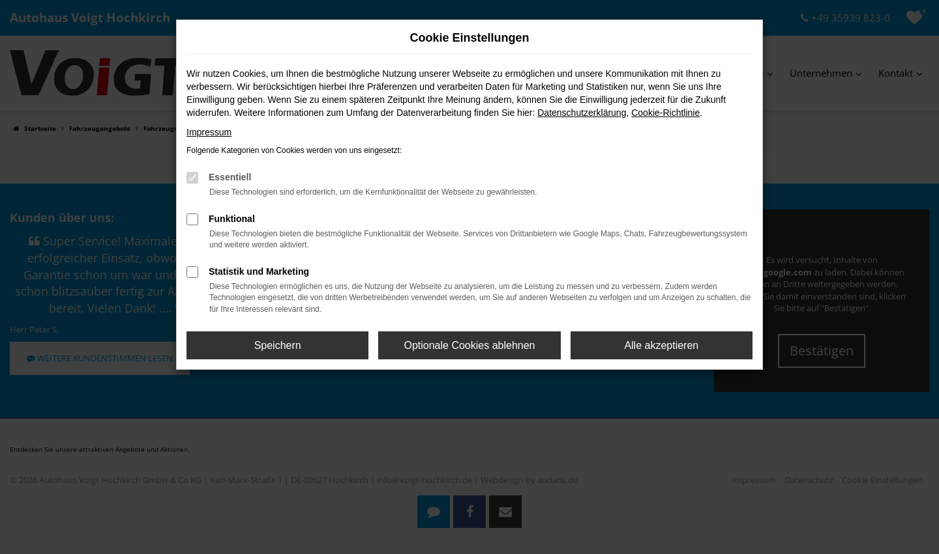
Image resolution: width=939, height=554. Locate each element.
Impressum (208, 132)
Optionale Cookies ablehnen (469, 345)
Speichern (277, 345)
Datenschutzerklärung (581, 112)
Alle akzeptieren (661, 345)
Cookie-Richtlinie (665, 112)
